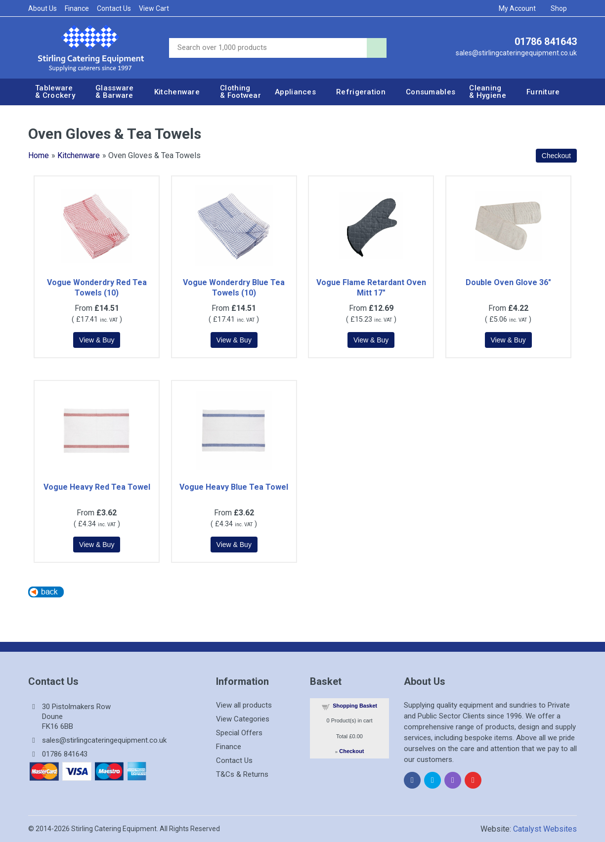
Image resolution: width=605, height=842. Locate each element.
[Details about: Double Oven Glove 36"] (508, 340)
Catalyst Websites (545, 829)
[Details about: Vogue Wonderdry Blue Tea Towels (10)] (234, 340)
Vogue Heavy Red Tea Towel (96, 487)
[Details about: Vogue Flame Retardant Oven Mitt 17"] (370, 340)
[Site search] (268, 48)
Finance (77, 8)
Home (38, 155)
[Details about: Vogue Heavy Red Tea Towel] (96, 544)
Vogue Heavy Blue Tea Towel (233, 487)
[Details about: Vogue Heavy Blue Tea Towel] (234, 544)
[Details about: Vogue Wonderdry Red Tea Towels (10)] (96, 340)
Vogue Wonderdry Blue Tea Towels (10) (234, 287)
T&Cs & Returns (242, 774)
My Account (520, 8)
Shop (562, 8)
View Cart (154, 8)
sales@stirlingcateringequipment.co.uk (516, 53)
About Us (42, 8)
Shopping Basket (355, 706)
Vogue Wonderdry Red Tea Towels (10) (97, 287)
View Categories (242, 719)
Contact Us (114, 8)
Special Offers (239, 732)
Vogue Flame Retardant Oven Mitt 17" (371, 287)
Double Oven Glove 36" (508, 282)
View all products (244, 705)
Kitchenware (78, 155)
